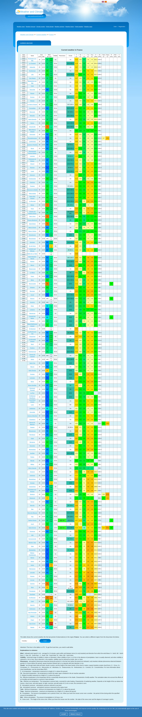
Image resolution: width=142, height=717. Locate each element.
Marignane (32, 569)
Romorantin (32, 283)
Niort (32, 344)
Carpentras (32, 486)
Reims (32, 123)
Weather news (21, 26)
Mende (32, 460)
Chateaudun (32, 178)
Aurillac (32, 453)
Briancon (32, 498)
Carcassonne (32, 539)
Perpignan (32, 591)
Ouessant (32, 134)
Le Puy (32, 393)
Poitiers (32, 348)
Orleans (32, 287)
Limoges (32, 378)
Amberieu (32, 408)
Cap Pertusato (32, 612)
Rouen (32, 93)
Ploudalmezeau (32, 138)
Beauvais (32, 112)
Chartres (32, 182)
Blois (32, 280)
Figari (32, 620)
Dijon (32, 306)
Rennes (32, 167)
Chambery (32, 419)
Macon (32, 366)
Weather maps (88, 26)
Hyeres (32, 576)
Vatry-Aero (32, 216)
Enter (115, 26)
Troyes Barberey (32, 220)
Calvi (32, 601)
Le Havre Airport (32, 104)
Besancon (32, 313)
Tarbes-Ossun (32, 520)
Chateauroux (32, 351)
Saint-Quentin (32, 119)
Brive (32, 381)
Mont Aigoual (32, 468)
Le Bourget (32, 201)
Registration (122, 26)
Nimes (32, 557)
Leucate (32, 572)
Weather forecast (30, 26)
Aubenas (32, 475)
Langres (32, 309)
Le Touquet (32, 63)
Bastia (32, 627)
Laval (32, 171)
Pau (32, 516)
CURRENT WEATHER (26, 43)
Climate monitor (40, 26)
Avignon (32, 472)
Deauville (32, 89)
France (51, 34)
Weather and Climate (27, 34)
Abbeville (32, 67)
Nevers (32, 298)
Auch (32, 524)
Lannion (32, 156)
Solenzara (32, 609)
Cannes (32, 583)
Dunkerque (32, 71)
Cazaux (32, 427)
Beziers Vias (32, 542)
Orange (32, 483)
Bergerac (32, 442)
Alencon (32, 175)
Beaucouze (32, 269)
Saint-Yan (32, 363)
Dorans (32, 321)
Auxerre (32, 302)
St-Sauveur (32, 329)
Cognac (32, 374)
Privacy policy (75, 714)
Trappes (32, 186)
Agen (32, 438)
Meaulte (32, 115)
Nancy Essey (32, 227)
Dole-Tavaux (32, 370)
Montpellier (32, 550)
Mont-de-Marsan (32, 513)
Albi (32, 535)
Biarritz (32, 505)
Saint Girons (32, 527)
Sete (32, 546)
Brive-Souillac (32, 385)
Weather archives (59, 26)
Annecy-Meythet (32, 416)
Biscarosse (32, 431)
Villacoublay (32, 193)
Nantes (32, 261)
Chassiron (32, 336)
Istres (32, 561)
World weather (79, 26)
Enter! (45, 641)
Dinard (32, 164)
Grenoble (32, 412)
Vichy (32, 359)
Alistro (32, 616)
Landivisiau (32, 141)
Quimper (32, 242)
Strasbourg (32, 235)
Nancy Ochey (32, 231)
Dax (32, 509)
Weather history (69, 26)
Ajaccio (32, 605)
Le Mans (32, 272)
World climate (50, 26)
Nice (32, 587)
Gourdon (32, 446)
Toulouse (32, 531)
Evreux (32, 97)
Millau (32, 464)
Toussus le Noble (32, 190)
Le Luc (32, 580)
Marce (32, 265)
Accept (63, 714)
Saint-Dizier (32, 224)
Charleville (32, 126)
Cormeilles (32, 108)
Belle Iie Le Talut (32, 253)
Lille (32, 74)
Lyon (32, 404)
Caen (32, 86)
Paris (32, 208)
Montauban (32, 449)
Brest (32, 148)
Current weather (41, 34)
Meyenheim (32, 238)
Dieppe (32, 101)
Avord (32, 295)
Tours (32, 276)
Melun (32, 205)
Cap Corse (32, 623)
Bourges (32, 291)
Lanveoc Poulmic (32, 144)
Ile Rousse (32, 597)
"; (29, 641)
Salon (32, 565)
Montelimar (32, 479)
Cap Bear (32, 594)
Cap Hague (32, 78)
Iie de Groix (32, 246)
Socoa (32, 501)
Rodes (32, 457)
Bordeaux (32, 434)
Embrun (32, 494)
